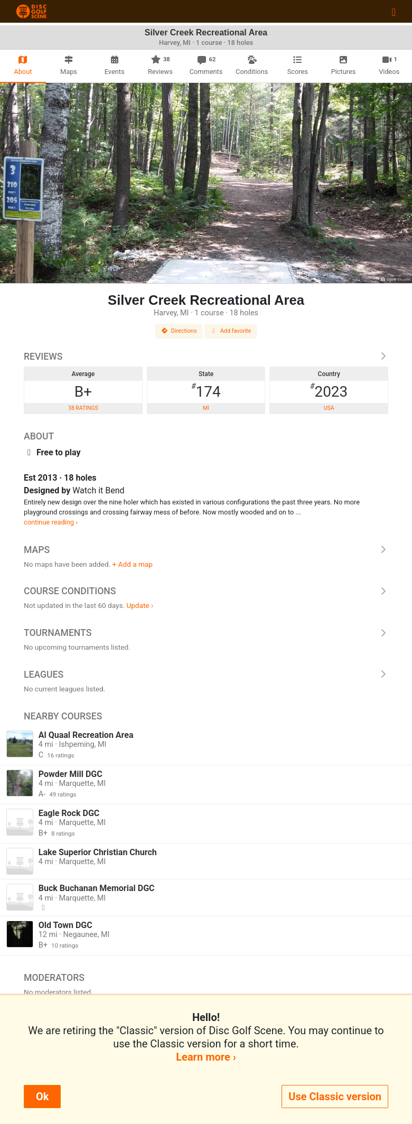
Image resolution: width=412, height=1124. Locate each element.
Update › (139, 605)
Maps (206, 550)
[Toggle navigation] (393, 11)
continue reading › (51, 522)
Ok (42, 1096)
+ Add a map (133, 564)
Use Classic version (334, 1096)
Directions (179, 330)
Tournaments (206, 632)
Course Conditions (206, 591)
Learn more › (206, 1057)
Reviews (206, 356)
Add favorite (230, 330)
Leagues (206, 674)
